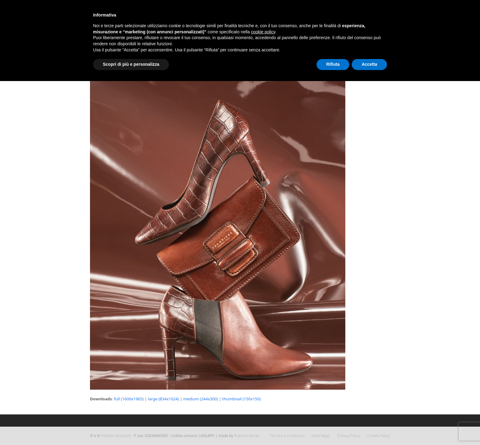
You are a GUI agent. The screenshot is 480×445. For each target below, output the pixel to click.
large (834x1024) (163, 399)
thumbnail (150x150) (241, 399)
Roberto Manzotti (116, 435)
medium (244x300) (200, 399)
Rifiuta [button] (333, 64)
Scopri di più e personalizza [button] (131, 64)
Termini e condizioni (287, 435)
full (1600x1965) (129, 399)
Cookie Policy (378, 435)
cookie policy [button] (263, 31)
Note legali (320, 435)
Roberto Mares (247, 435)
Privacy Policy (348, 435)
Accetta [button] (369, 64)
